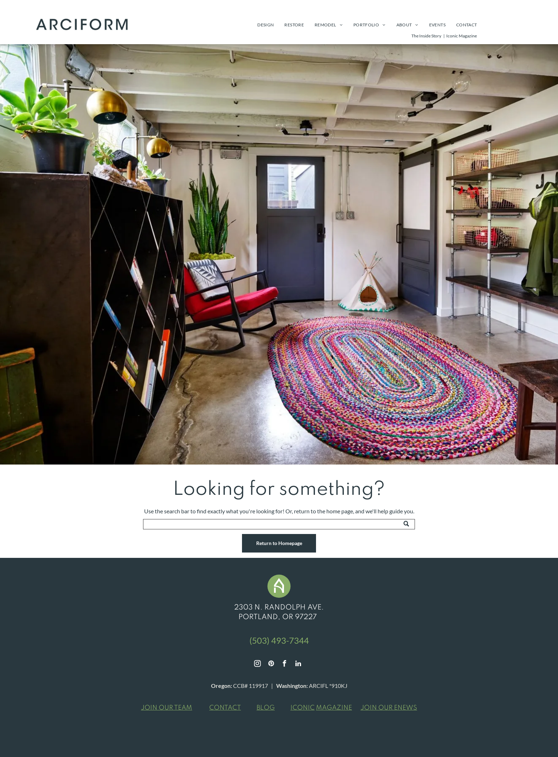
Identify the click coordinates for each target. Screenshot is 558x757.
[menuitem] (265, 25)
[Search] (279, 524)
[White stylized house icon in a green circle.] (279, 595)
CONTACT (225, 708)
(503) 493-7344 (279, 640)
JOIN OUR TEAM (166, 708)
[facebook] (285, 664)
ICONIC (302, 708)
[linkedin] (298, 664)
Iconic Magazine (461, 35)
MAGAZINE (334, 708)
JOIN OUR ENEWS (388, 708)
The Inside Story (426, 35)
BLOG (266, 708)
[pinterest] (271, 664)
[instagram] (258, 664)
